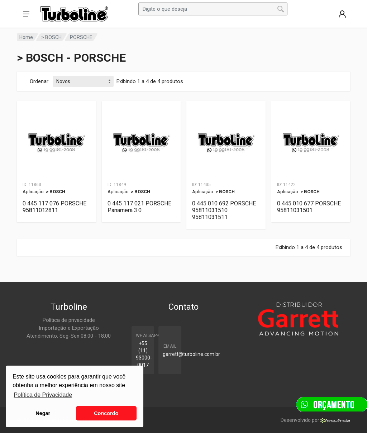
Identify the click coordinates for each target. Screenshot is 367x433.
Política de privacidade (69, 320)
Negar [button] (42, 413)
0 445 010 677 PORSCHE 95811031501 (309, 207)
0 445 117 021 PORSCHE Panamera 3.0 (139, 207)
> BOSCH (51, 37)
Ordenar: (39, 81)
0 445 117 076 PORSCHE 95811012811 (54, 207)
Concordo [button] (106, 413)
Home (26, 37)
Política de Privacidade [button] (43, 395)
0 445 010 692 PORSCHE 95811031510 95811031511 (224, 210)
